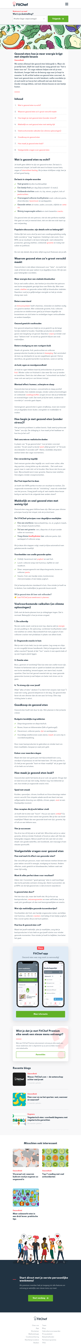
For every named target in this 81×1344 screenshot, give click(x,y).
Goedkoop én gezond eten (29, 137)
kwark (51, 735)
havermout (33, 201)
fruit (16, 373)
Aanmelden (40, 1055)
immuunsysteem (23, 306)
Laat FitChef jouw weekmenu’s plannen (33, 597)
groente (50, 243)
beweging (49, 353)
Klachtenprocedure (32, 1340)
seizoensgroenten (35, 899)
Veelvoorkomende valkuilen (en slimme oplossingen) (39, 131)
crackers (36, 916)
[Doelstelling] (30, 19)
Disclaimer (35, 1331)
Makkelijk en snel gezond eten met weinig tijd (36, 124)
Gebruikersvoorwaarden (51, 1331)
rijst (42, 731)
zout (57, 800)
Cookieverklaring (32, 1337)
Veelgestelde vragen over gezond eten (33, 150)
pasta (27, 572)
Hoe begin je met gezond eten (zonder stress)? (37, 118)
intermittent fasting (30, 170)
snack (51, 334)
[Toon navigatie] (66, 4)
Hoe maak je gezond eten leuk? (30, 144)
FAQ (44, 1343)
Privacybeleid (47, 1334)
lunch (42, 447)
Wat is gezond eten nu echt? (29, 105)
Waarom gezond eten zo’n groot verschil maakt (37, 112)
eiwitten (23, 289)
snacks (60, 211)
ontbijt (58, 814)
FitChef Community (20, 4)
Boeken (36, 1343)
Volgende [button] (58, 19)
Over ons (35, 1325)
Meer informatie (41, 1014)
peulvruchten (22, 194)
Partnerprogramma (49, 1340)
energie (61, 626)
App (37, 1328)
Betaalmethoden (48, 1337)
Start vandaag (40, 1298)
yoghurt (40, 559)
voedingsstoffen (32, 395)
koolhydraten (34, 536)
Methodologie (33, 1334)
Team (44, 1325)
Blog (44, 1328)
